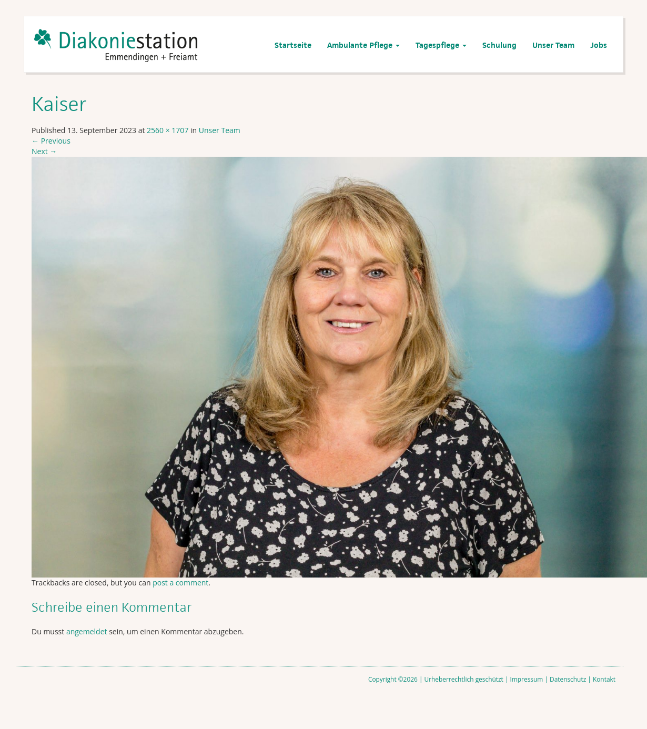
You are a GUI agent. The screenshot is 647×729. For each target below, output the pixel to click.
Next (44, 151)
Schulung (499, 45)
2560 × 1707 (167, 130)
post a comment (180, 583)
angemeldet (86, 631)
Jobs (598, 45)
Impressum (526, 679)
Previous (51, 141)
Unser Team (553, 45)
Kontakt (604, 679)
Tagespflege (441, 45)
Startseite (293, 45)
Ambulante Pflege (363, 45)
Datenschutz (568, 679)
